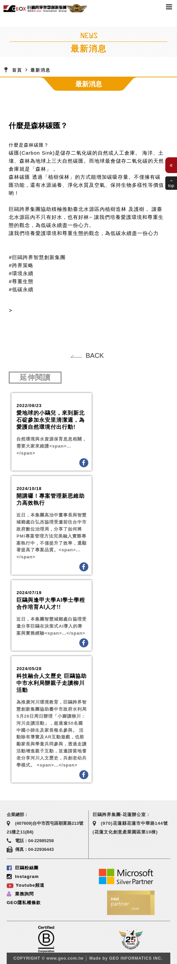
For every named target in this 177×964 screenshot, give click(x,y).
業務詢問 (20, 893)
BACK (95, 355)
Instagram (23, 876)
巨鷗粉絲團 (22, 867)
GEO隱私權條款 (24, 902)
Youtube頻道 (26, 885)
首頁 (17, 70)
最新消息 (40, 70)
